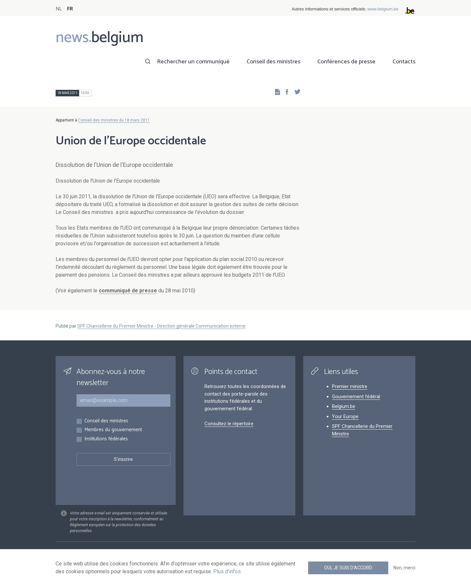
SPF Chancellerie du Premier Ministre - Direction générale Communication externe (161, 326)
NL (59, 9)
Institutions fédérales (106, 439)
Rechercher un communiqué (193, 62)
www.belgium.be (382, 9)
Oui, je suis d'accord (348, 567)
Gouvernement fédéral (356, 396)
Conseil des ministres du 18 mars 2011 (114, 120)
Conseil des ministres (273, 62)
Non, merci (404, 567)
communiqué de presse (128, 290)
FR (70, 9)
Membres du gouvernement (113, 430)
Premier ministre (349, 386)
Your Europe (345, 416)
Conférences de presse (346, 62)
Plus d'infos (227, 571)
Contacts (403, 62)
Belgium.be (343, 406)
